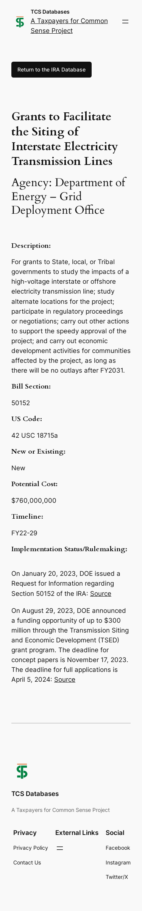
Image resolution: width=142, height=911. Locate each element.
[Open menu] (125, 21)
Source (100, 593)
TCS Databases (50, 11)
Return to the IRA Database (51, 69)
